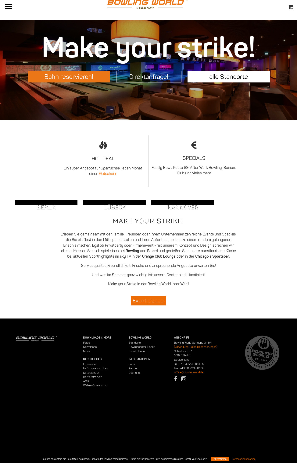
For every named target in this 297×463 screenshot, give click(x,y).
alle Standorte (228, 77)
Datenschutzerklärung (244, 459)
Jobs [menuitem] (132, 421)
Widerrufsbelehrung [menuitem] (95, 442)
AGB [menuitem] (86, 438)
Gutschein (107, 173)
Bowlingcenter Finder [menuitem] (142, 404)
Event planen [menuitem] (137, 408)
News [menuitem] (86, 408)
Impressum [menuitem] (89, 421)
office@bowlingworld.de (188, 429)
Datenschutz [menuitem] (91, 429)
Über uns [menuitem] (134, 429)
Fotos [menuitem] (86, 399)
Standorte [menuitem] (135, 399)
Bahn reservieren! (68, 77)
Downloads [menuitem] (90, 404)
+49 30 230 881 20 (191, 421)
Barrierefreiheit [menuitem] (92, 434)
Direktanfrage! (148, 77)
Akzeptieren (220, 459)
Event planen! (149, 357)
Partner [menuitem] (133, 425)
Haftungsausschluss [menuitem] (95, 425)
